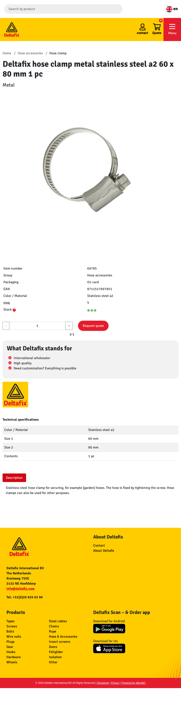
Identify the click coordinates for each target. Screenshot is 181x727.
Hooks (10, 652)
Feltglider (56, 652)
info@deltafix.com (20, 589)
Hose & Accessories (63, 636)
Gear (9, 647)
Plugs (10, 642)
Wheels (11, 662)
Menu (172, 29)
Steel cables (58, 621)
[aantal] (37, 326)
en (172, 8)
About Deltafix (103, 551)
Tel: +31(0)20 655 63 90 (24, 597)
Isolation (55, 657)
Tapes (10, 621)
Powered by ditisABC (134, 682)
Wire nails (13, 636)
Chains (54, 626)
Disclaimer (103, 682)
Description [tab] (14, 478)
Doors (53, 647)
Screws (11, 626)
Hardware (13, 657)
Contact (99, 545)
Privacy (115, 682)
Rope (52, 631)
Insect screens (59, 642)
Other (53, 662)
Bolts (10, 631)
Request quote (93, 326)
